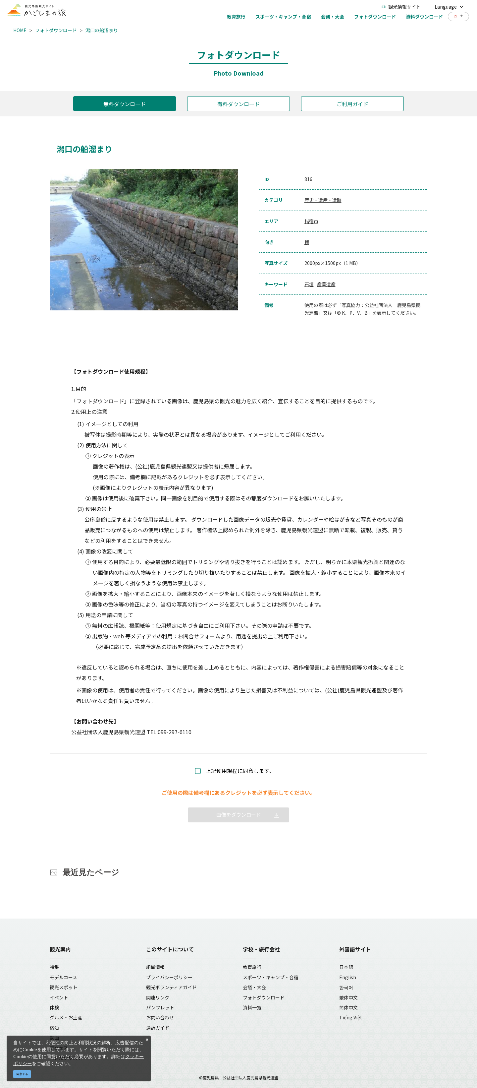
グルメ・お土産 (66, 1017)
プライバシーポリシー (169, 977)
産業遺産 (326, 284)
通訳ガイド (157, 1027)
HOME (19, 30)
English (347, 977)
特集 (54, 967)
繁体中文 (348, 997)
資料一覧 (252, 1007)
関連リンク (157, 997)
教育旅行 (252, 967)
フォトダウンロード (56, 30)
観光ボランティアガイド (171, 987)
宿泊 (54, 1027)
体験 (54, 1007)
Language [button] (449, 6)
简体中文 (348, 1007)
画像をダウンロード (238, 814)
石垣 (309, 284)
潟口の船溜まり (101, 30)
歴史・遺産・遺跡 (323, 200)
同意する (22, 1074)
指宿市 (311, 221)
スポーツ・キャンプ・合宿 (270, 977)
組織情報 (155, 967)
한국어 (346, 987)
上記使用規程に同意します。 (240, 771)
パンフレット (160, 1007)
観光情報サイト (401, 6)
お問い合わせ (160, 1017)
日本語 (346, 967)
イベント (59, 997)
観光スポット (64, 987)
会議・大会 (254, 987)
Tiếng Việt (350, 1017)
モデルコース (63, 977)
